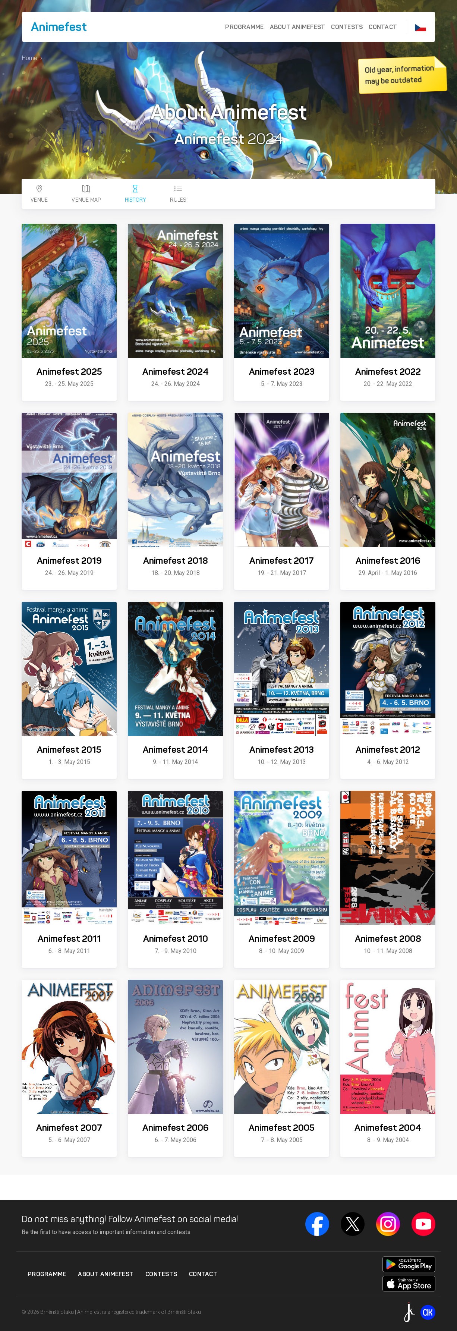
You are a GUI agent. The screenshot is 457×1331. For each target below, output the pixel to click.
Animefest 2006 (175, 1127)
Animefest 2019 (69, 560)
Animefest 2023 (282, 371)
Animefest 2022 (388, 371)
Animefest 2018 (175, 560)
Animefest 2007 (69, 1127)
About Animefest (297, 27)
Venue (39, 194)
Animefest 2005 (282, 1127)
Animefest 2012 (388, 749)
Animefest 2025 (69, 371)
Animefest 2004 (387, 1127)
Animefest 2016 (388, 560)
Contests (347, 27)
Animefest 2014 (175, 749)
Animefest (59, 26)
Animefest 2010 (175, 938)
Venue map (86, 194)
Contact (383, 27)
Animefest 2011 (69, 938)
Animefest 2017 (281, 560)
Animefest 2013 (281, 749)
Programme (244, 27)
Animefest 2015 (69, 749)
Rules (178, 194)
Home (29, 58)
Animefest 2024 (175, 371)
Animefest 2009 (282, 938)
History (135, 194)
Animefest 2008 (388, 938)
